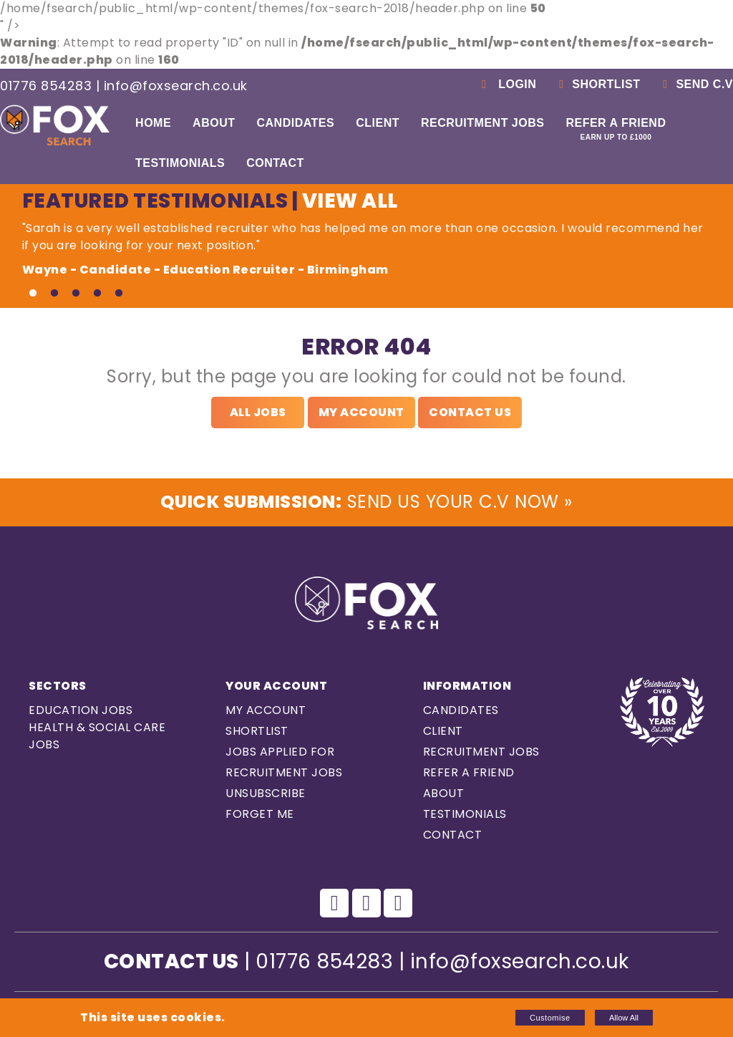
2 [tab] (54, 293)
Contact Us (470, 412)
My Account (361, 412)
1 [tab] (33, 293)
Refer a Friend (615, 129)
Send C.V (695, 84)
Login (506, 84)
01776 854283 (46, 86)
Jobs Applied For (279, 755)
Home (153, 123)
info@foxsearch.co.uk (176, 86)
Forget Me (259, 817)
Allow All (624, 1017)
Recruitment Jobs (482, 123)
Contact (275, 163)
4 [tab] (97, 293)
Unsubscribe (265, 796)
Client (377, 123)
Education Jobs (80, 713)
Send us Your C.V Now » (366, 504)
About (214, 123)
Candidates (295, 123)
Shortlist (597, 84)
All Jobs (258, 412)
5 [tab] (119, 293)
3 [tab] (76, 293)
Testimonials (180, 163)
